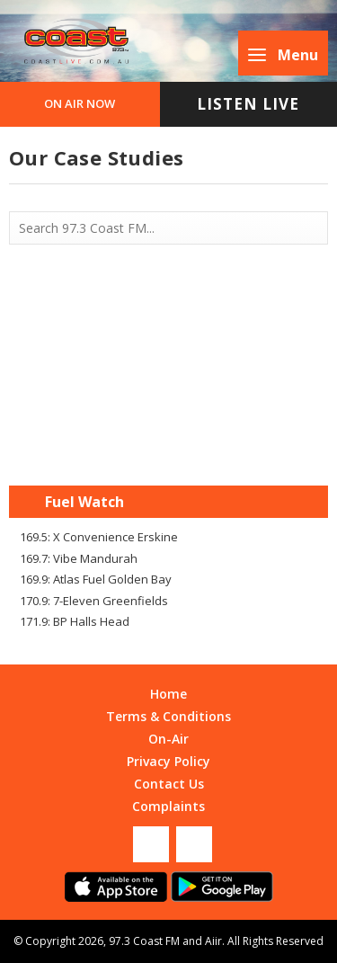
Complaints (168, 806)
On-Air (168, 738)
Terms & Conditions (168, 716)
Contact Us (169, 783)
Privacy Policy (168, 761)
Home (168, 693)
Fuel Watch (84, 502)
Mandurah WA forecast (169, 450)
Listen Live (248, 104)
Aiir (213, 941)
